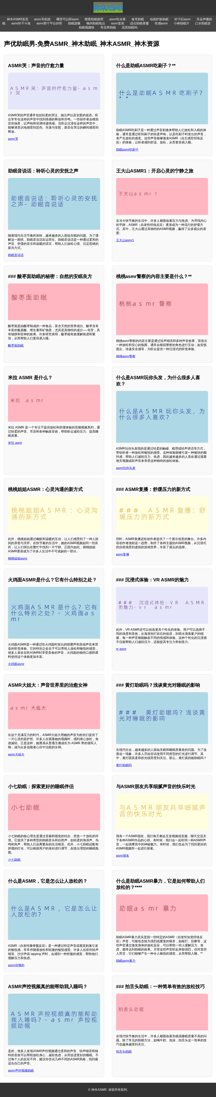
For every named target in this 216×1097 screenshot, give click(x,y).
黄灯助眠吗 (124, 765)
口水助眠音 (203, 23)
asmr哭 (13, 138)
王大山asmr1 (125, 240)
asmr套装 (117, 23)
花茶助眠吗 (129, 27)
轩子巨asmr (182, 19)
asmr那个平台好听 (49, 23)
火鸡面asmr (16, 664)
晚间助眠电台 (95, 23)
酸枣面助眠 (16, 345)
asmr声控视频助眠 (21, 1070)
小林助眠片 (181, 23)
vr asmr (121, 649)
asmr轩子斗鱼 (21, 23)
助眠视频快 (86, 27)
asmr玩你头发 (126, 468)
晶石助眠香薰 (139, 23)
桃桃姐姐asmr (18, 558)
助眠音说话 (16, 255)
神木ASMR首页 (17, 19)
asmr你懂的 (16, 965)
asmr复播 (122, 554)
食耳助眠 (138, 19)
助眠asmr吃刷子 (127, 149)
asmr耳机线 (42, 19)
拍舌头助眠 (124, 1051)
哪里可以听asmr (67, 19)
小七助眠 (14, 859)
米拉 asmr (15, 442)
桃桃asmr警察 (126, 356)
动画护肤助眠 (159, 19)
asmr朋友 (122, 855)
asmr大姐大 (16, 754)
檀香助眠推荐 (94, 19)
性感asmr (161, 23)
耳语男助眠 (108, 27)
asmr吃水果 (117, 19)
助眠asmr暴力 (126, 960)
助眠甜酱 (74, 23)
